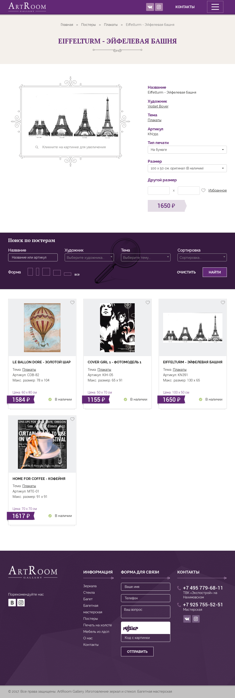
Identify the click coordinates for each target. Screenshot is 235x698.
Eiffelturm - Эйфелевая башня (192, 362)
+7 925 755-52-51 (203, 605)
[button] (187, 150)
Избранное (213, 191)
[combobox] (89, 257)
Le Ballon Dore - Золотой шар (41, 362)
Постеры (88, 25)
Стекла (89, 592)
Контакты (176, 7)
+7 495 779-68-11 (203, 588)
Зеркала (90, 586)
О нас (88, 638)
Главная (67, 25)
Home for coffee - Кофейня (39, 479)
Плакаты (111, 25)
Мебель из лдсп (96, 632)
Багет (88, 599)
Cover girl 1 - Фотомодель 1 (114, 362)
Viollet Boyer (158, 106)
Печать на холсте (97, 625)
